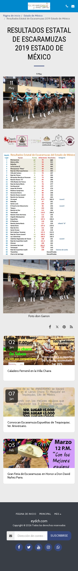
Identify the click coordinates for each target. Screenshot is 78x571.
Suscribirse (59, 535)
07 (11, 395)
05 (11, 447)
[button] (4, 6)
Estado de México (33, 15)
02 (11, 344)
